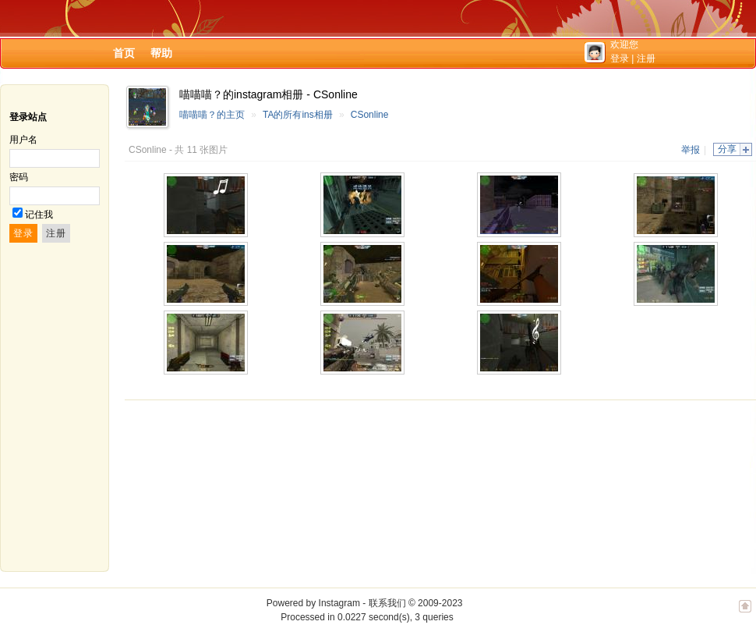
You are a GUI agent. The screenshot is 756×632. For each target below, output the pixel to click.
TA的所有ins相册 (298, 114)
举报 (690, 149)
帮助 (161, 53)
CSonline (370, 114)
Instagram (339, 603)
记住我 (39, 214)
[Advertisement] (208, 486)
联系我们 (387, 603)
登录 (619, 58)
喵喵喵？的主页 (212, 114)
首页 (124, 53)
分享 (727, 149)
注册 (646, 58)
